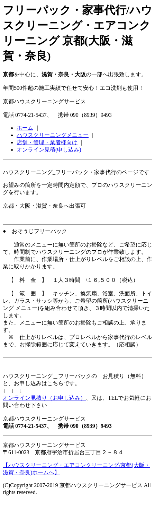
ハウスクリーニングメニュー (53, 135)
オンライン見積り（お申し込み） (44, 398)
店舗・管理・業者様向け (47, 142)
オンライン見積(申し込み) (49, 150)
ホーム (25, 128)
